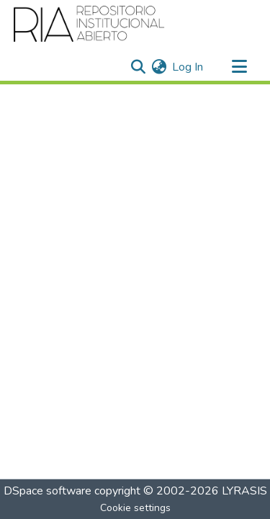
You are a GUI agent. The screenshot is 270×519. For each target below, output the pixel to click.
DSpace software (47, 491)
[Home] (89, 24)
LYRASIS (244, 491)
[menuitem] (159, 67)
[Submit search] (138, 67)
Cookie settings (135, 508)
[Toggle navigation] (239, 67)
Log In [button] (188, 67)
